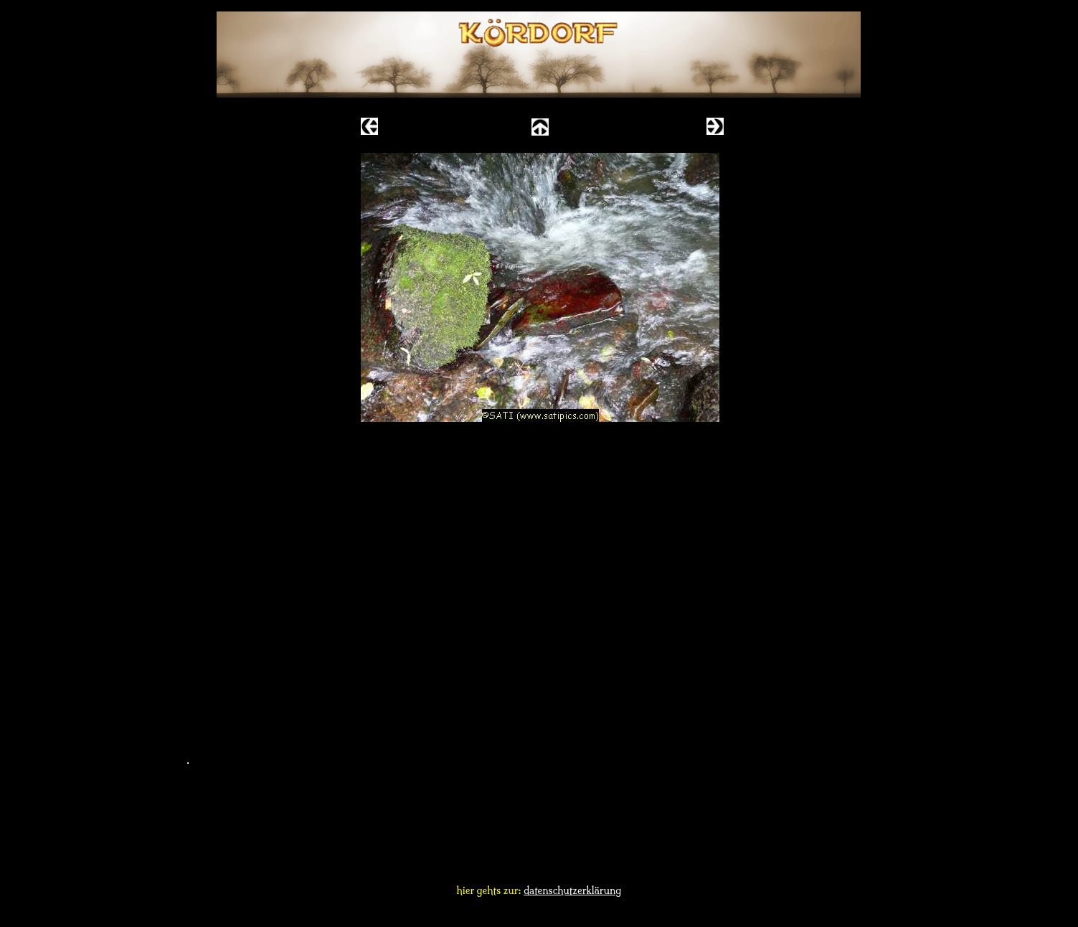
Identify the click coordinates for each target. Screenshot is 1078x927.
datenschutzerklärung (572, 890)
